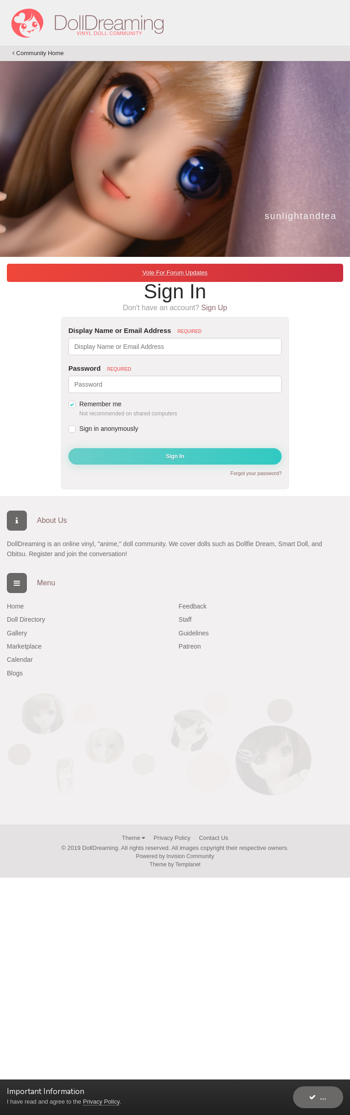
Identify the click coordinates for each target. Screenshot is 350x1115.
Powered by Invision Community (175, 856)
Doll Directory (26, 619)
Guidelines (194, 633)
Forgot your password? (256, 473)
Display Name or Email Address (134, 330)
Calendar (20, 659)
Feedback (192, 606)
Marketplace (24, 646)
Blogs (15, 673)
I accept (326, 1097)
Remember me (100, 404)
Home (15, 606)
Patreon (190, 646)
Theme (133, 837)
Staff (185, 619)
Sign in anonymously (108, 428)
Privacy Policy (172, 837)
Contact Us (213, 837)
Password (99, 368)
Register (40, 554)
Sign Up (214, 308)
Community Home (38, 53)
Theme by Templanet (175, 864)
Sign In (175, 456)
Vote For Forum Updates (175, 272)
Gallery (17, 633)
